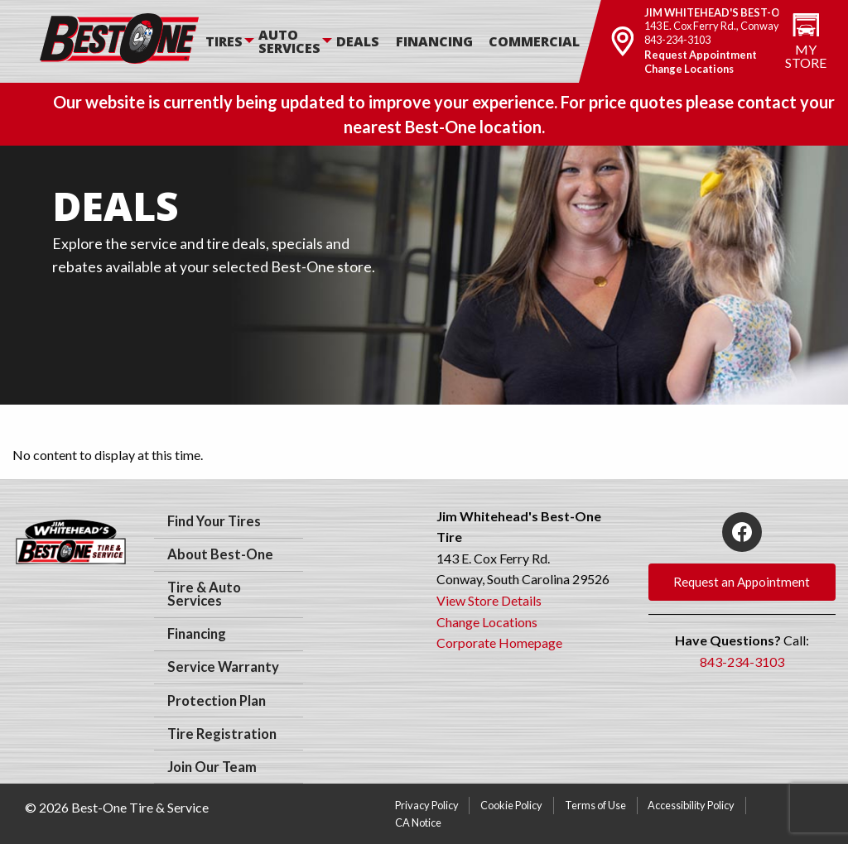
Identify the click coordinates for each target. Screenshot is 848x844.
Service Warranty (223, 667)
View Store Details (489, 600)
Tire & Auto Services (204, 594)
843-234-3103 (677, 39)
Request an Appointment (741, 581)
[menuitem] (231, 41)
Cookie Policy (511, 805)
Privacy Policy (427, 805)
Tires (224, 41)
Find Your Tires (214, 521)
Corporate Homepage (499, 642)
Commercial (534, 41)
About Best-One (220, 554)
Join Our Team (212, 767)
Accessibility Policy (691, 805)
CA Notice (418, 822)
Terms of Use (595, 805)
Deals (357, 41)
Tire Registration (222, 734)
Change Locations (689, 68)
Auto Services (289, 41)
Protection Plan (216, 701)
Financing (434, 41)
